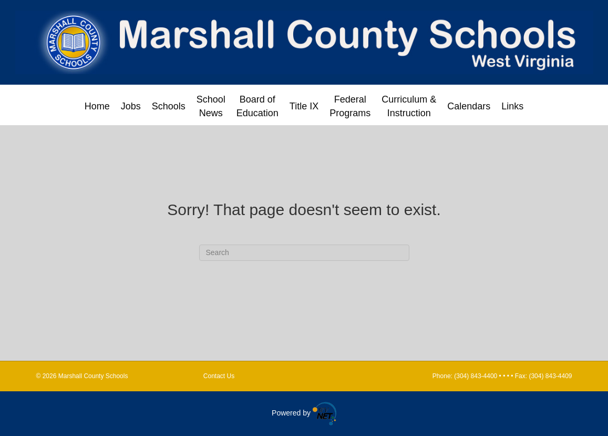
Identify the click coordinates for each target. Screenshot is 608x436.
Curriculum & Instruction (409, 106)
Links (512, 106)
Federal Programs (349, 106)
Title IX (304, 106)
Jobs (131, 106)
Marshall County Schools (130, 376)
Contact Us (218, 376)
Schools (169, 106)
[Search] (304, 253)
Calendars (468, 106)
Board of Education (257, 106)
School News (211, 106)
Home (97, 106)
